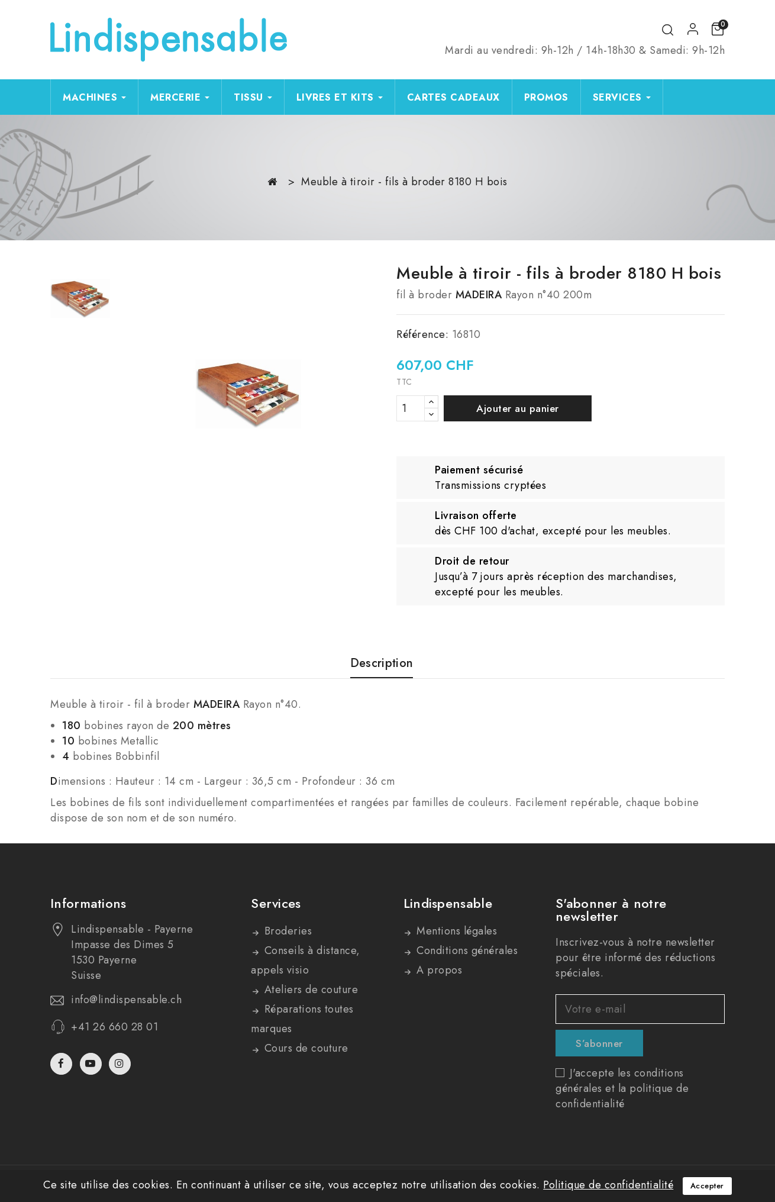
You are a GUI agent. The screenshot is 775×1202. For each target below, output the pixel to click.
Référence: (422, 334)
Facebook (62, 1064)
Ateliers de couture (309, 989)
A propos (438, 970)
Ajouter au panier (517, 408)
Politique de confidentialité (608, 1185)
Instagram (121, 1064)
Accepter (707, 1185)
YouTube (92, 1064)
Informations (88, 903)
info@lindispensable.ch (126, 1000)
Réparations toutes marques (302, 1018)
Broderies (286, 931)
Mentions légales (456, 931)
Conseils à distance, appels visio (305, 960)
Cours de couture (304, 1048)
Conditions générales (466, 950)
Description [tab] (381, 664)
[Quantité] (410, 408)
